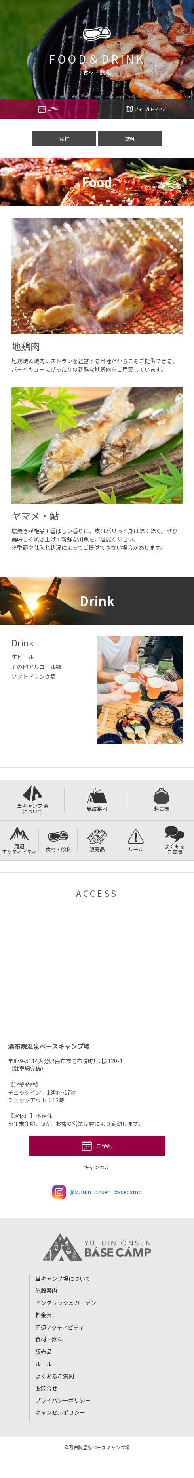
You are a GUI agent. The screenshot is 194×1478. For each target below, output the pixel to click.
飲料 (130, 138)
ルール (136, 841)
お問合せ (46, 1388)
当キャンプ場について (32, 800)
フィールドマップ (146, 109)
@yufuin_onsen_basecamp (97, 1192)
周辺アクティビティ (19, 841)
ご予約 (48, 109)
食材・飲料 (58, 841)
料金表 (161, 800)
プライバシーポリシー (63, 1400)
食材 (64, 138)
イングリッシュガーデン (65, 1302)
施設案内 (97, 800)
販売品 (97, 841)
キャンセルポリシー (60, 1412)
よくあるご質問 (174, 841)
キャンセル (97, 1167)
